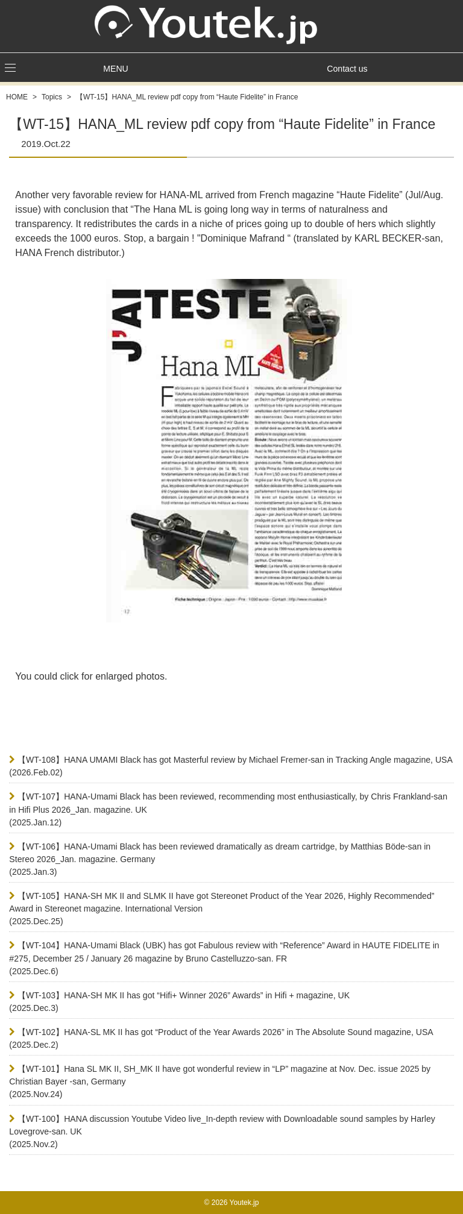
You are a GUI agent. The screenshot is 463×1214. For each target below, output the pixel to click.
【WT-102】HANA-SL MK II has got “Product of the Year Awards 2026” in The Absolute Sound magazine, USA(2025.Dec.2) (221, 1038)
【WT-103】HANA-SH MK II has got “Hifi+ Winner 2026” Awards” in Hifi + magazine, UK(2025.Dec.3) (179, 1001)
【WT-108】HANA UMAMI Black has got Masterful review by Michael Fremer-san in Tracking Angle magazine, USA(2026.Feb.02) (231, 766)
